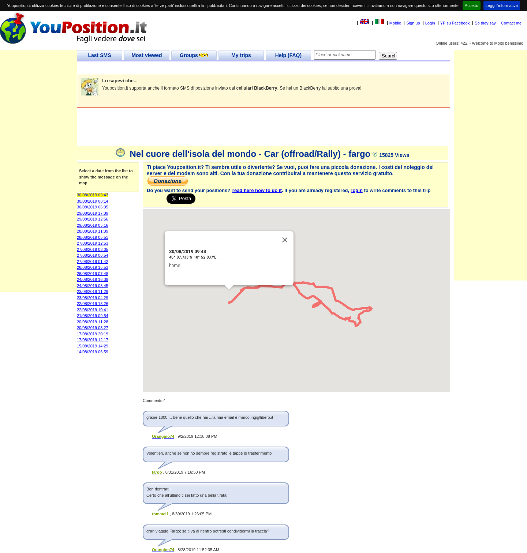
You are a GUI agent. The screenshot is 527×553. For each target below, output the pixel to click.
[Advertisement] (210, 68)
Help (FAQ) (288, 55)
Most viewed (146, 55)
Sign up (413, 23)
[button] (229, 296)
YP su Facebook (455, 23)
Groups (194, 55)
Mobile (395, 23)
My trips (241, 55)
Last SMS (99, 55)
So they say (485, 23)
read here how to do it (257, 190)
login (357, 190)
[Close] (285, 240)
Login (430, 23)
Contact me (511, 23)
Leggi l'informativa (502, 5)
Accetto (471, 5)
